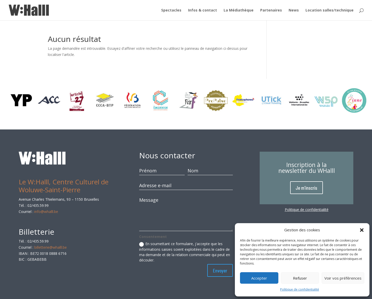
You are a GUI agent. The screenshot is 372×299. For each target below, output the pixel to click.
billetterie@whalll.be (50, 247)
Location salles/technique (329, 10)
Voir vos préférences (343, 278)
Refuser (300, 278)
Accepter (259, 278)
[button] (361, 230)
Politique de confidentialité (299, 289)
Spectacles (171, 10)
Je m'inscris (306, 188)
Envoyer (220, 270)
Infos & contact (202, 10)
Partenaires (271, 10)
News (294, 10)
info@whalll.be (46, 211)
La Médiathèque (239, 10)
